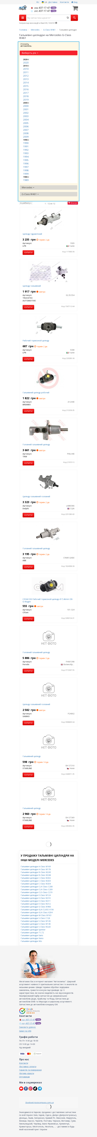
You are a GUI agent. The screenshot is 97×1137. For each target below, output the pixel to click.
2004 (26, 119)
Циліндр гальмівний (32, 286)
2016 (26, 89)
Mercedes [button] (28, 187)
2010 (26, 68)
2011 (26, 72)
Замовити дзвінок (27, 1027)
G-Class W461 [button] (30, 194)
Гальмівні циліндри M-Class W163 (36, 915)
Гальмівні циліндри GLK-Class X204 (37, 912)
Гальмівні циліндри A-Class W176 (36, 869)
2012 (26, 75)
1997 (26, 166)
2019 (26, 99)
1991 (26, 146)
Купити (28, 252)
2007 (26, 129)
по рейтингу (25, 203)
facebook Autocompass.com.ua (39, 1102)
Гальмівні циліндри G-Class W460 (36, 906)
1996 (26, 163)
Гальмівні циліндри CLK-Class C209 (37, 889)
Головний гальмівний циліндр (36, 444)
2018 (26, 96)
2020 (26, 62)
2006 (26, 126)
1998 (26, 170)
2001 (26, 109)
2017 (26, 92)
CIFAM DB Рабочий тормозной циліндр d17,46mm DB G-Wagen (48, 600)
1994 (26, 156)
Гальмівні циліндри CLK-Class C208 (37, 886)
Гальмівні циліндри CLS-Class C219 (36, 892)
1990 (26, 143)
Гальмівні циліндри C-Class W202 (36, 878)
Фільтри (72, 203)
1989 (26, 180)
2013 (26, 79)
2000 (26, 105)
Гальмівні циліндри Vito (31, 941)
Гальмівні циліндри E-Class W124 (36, 895)
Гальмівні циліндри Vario (32, 935)
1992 (26, 149)
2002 (26, 112)
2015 (26, 86)
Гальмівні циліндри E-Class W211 (36, 901)
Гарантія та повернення (30, 1070)
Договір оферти (26, 1073)
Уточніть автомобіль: (26, 45)
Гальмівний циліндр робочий (36, 392)
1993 (26, 153)
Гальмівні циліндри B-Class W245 (36, 872)
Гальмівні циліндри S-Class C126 (35, 918)
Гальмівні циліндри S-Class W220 (36, 926)
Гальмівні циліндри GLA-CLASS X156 (37, 909)
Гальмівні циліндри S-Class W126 (36, 921)
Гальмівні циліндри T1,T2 (32, 932)
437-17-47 (41, 7)
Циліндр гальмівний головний (36, 496)
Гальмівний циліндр (32, 756)
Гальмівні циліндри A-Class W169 (36, 866)
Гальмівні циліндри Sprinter (33, 929)
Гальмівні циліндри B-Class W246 (36, 875)
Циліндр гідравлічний (32, 234)
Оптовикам (24, 1076)
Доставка (52, 2)
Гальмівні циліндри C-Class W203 (36, 881)
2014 (26, 82)
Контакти (64, 2)
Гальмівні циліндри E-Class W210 (36, 898)
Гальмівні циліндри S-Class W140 (36, 924)
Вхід (74, 2)
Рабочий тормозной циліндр (36, 340)
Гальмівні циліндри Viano (32, 938)
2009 (26, 136)
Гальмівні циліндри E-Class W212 (36, 903)
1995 (26, 160)
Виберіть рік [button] (30, 52)
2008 (26, 133)
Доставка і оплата (27, 1066)
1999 (26, 173)
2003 (26, 116)
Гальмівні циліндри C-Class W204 (36, 883)
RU (37, 2)
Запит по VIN (25, 1031)
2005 (26, 123)
